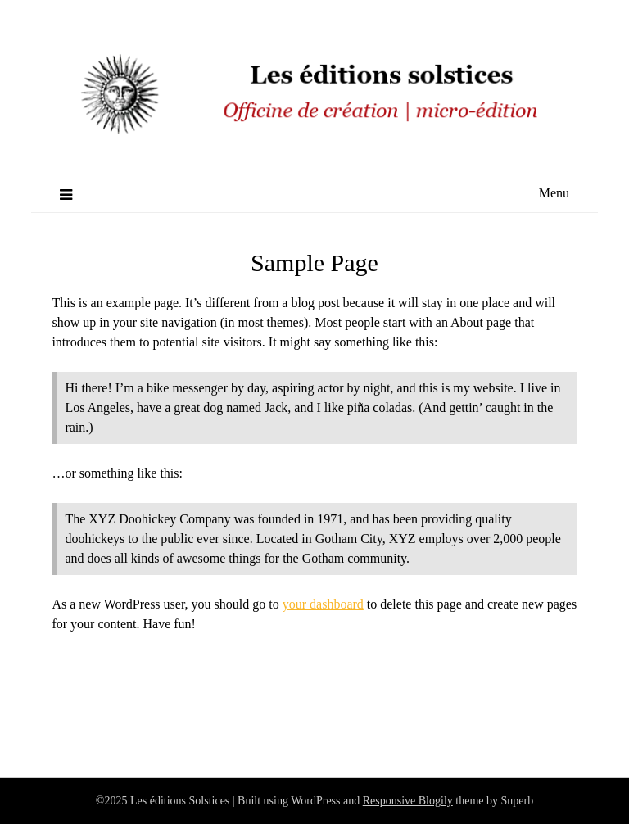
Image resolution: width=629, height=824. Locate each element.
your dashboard (323, 604)
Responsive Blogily (408, 801)
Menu (554, 193)
